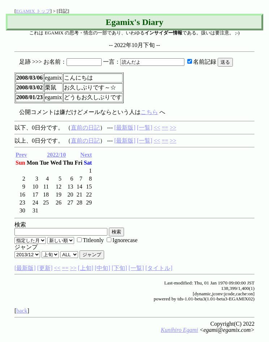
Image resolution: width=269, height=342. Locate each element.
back (21, 311)
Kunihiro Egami (179, 330)
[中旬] (102, 268)
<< (157, 127)
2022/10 (56, 155)
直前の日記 (85, 127)
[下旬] (119, 268)
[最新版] (125, 127)
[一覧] (145, 127)
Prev (21, 155)
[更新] (45, 268)
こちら (149, 112)
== (165, 127)
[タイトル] (158, 268)
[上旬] (85, 268)
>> (173, 127)
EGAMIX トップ (33, 11)
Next (86, 155)
